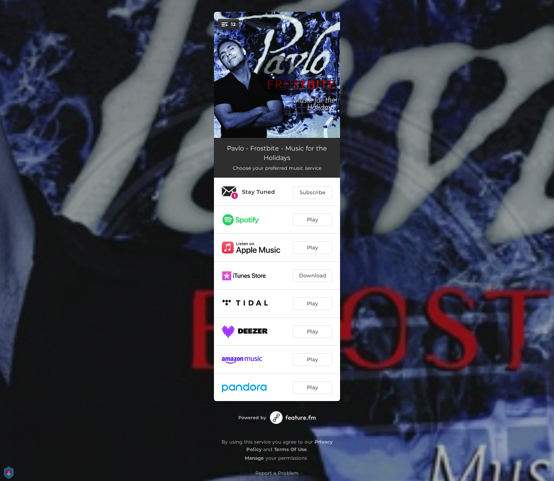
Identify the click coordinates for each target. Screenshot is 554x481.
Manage (254, 458)
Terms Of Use (290, 449)
